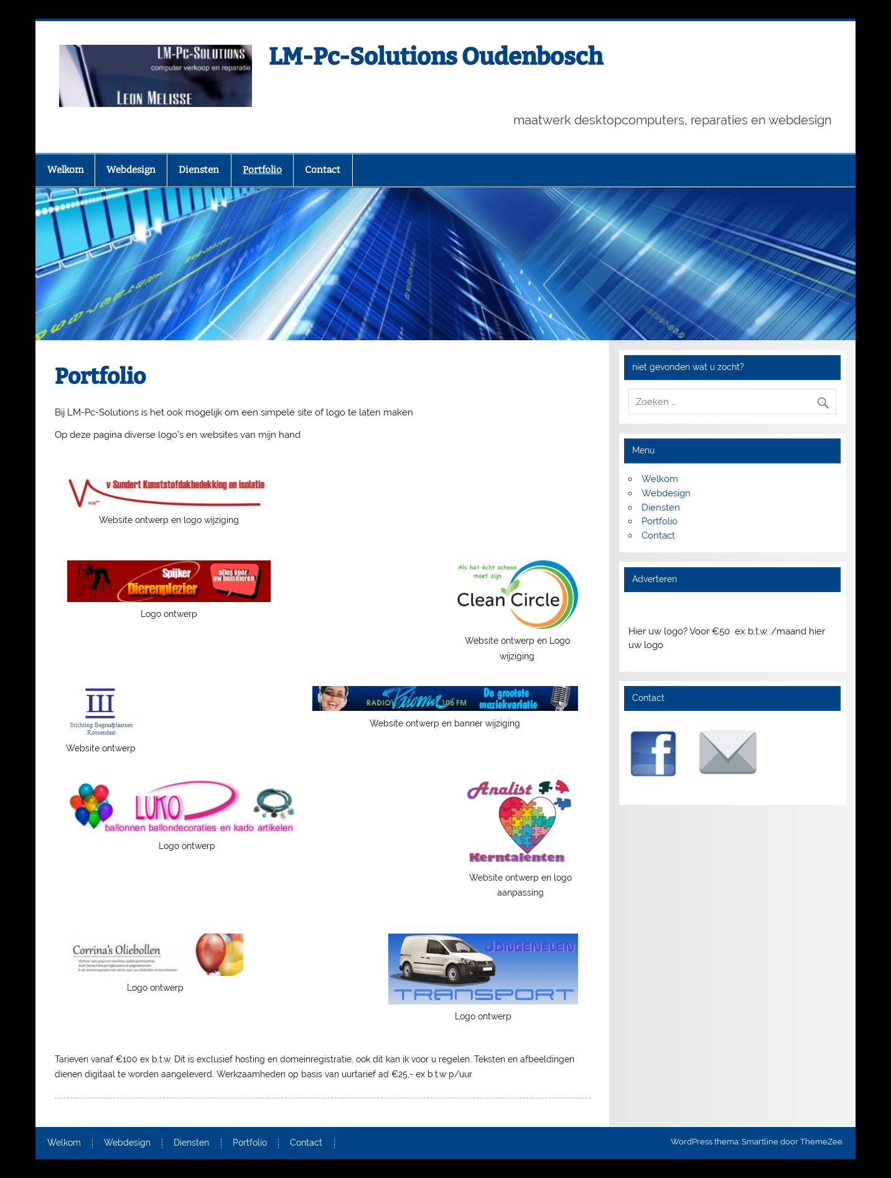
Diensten (199, 169)
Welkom (65, 169)
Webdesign (131, 169)
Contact (322, 169)
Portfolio (262, 169)
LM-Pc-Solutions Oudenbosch (436, 56)
